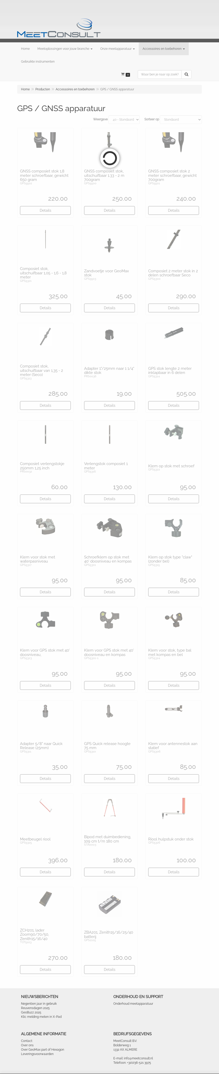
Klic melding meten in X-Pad (41, 1017)
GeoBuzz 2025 (31, 1012)
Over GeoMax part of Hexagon (42, 1049)
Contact (26, 1041)
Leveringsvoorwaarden (37, 1054)
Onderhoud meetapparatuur (133, 1003)
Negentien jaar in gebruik (39, 1003)
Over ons (27, 1045)
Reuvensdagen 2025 (35, 1008)
